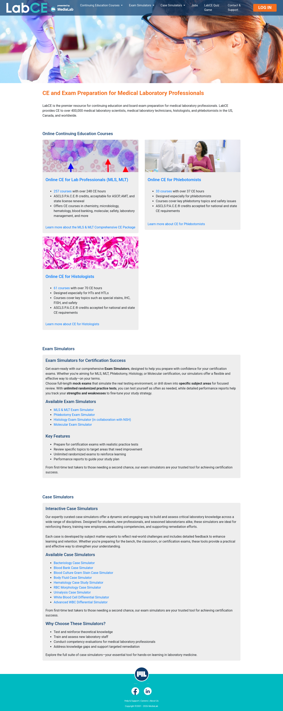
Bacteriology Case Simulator (74, 563)
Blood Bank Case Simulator (73, 568)
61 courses (62, 288)
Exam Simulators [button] (140, 5)
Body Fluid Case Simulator (73, 578)
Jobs (194, 5)
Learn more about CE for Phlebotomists (176, 224)
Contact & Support (234, 8)
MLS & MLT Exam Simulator (74, 410)
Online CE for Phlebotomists (174, 179)
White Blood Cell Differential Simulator (81, 597)
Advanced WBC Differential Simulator (81, 602)
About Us (154, 701)
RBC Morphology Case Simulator (77, 587)
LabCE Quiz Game (211, 8)
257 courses (63, 191)
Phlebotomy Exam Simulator (74, 415)
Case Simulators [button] (172, 5)
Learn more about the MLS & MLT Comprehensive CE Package (90, 227)
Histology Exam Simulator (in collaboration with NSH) (92, 420)
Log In (265, 7)
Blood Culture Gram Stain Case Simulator (83, 573)
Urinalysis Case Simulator (72, 592)
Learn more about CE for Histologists (72, 324)
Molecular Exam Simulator (73, 425)
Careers (144, 701)
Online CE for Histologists (70, 276)
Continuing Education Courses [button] (100, 5)
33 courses (164, 191)
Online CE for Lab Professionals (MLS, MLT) (87, 179)
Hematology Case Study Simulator (78, 583)
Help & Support (131, 701)
